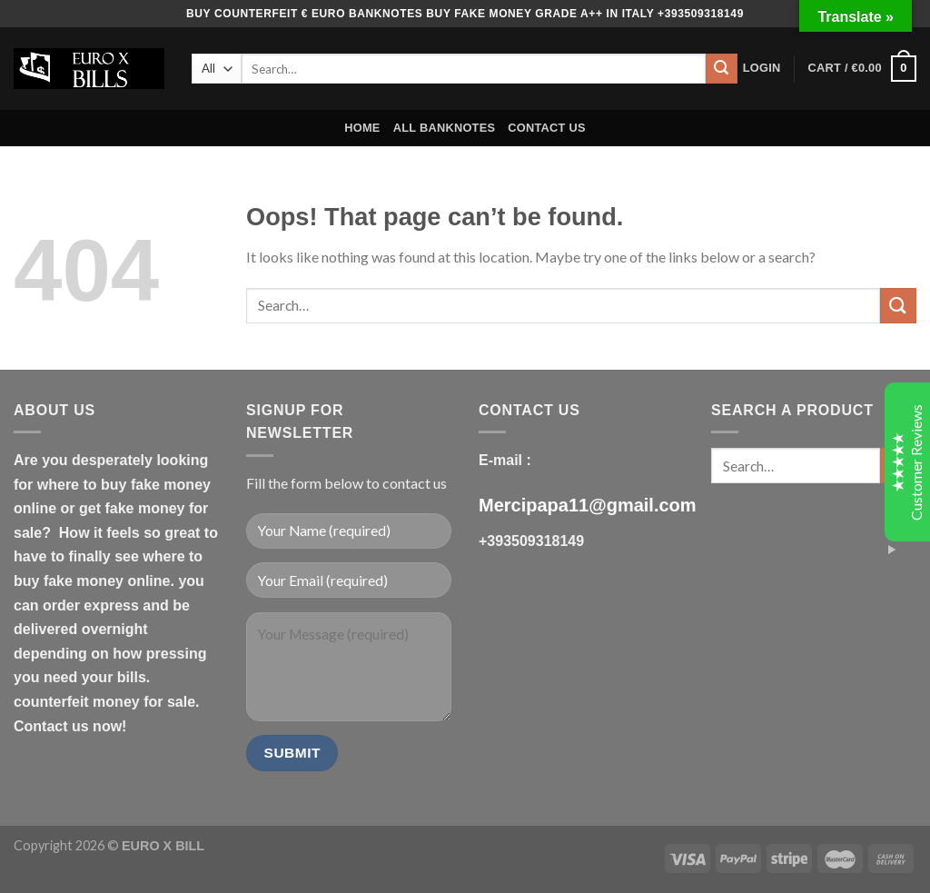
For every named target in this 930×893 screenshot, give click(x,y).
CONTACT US (547, 127)
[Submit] (721, 69)
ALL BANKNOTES (444, 127)
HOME (362, 127)
